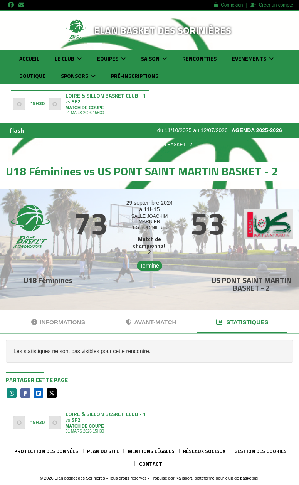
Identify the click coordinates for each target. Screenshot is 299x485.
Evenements (253, 58)
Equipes (111, 58)
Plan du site (103, 451)
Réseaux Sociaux (204, 451)
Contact (150, 464)
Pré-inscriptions (134, 76)
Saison (154, 58)
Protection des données (46, 451)
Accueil (29, 58)
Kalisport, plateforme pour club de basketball (217, 478)
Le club (68, 58)
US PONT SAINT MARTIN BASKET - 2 (251, 284)
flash (17, 130)
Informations (58, 322)
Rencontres (199, 58)
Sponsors (78, 76)
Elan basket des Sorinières (162, 30)
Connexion (228, 5)
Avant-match (151, 322)
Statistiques (242, 322)
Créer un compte (271, 5)
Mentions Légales (151, 451)
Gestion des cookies (260, 451)
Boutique (32, 76)
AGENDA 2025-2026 (260, 130)
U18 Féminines (48, 280)
